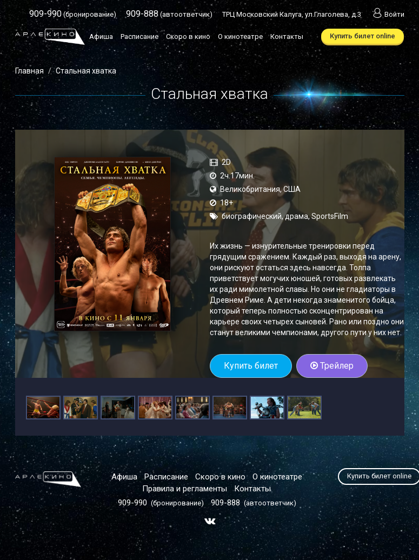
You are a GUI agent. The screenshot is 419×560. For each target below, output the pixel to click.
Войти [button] (387, 14)
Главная (29, 70)
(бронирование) (72, 14)
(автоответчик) (169, 14)
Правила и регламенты (184, 489)
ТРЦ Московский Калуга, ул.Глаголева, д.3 (291, 14)
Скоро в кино (188, 36)
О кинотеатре (240, 36)
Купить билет (251, 366)
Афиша (101, 36)
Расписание (139, 36)
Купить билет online (362, 36)
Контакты (286, 36)
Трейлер (332, 366)
